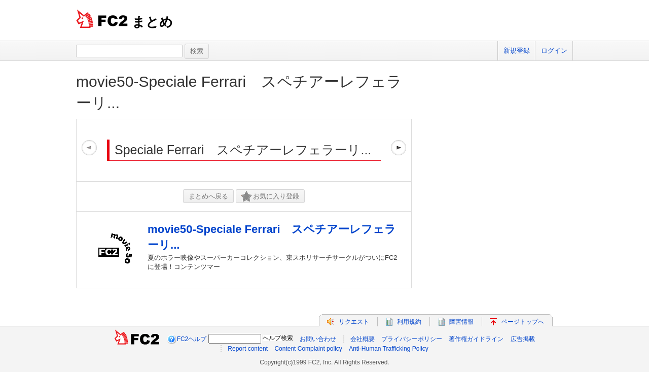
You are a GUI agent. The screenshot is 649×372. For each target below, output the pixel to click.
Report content (248, 348)
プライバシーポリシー (411, 339)
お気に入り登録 (270, 196)
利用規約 (409, 321)
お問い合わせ (318, 339)
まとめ (152, 21)
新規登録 (516, 50)
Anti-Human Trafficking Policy (388, 348)
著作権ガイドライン (476, 339)
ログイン (554, 50)
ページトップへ (522, 321)
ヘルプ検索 (278, 338)
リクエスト (354, 321)
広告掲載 (523, 339)
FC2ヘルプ (192, 339)
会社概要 (362, 339)
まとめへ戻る (208, 196)
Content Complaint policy (308, 348)
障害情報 (461, 321)
